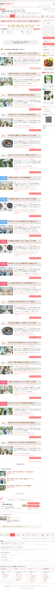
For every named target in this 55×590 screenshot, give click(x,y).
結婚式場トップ (18, 574)
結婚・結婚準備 (46, 576)
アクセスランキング (33, 580)
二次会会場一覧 (32, 581)
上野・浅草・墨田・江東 (21, 550)
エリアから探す (53, 5)
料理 (17, 16)
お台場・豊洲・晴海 (6, 549)
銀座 (2, 549)
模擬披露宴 (18, 25)
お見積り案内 (32, 26)
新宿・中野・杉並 (12, 549)
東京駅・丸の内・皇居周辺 (13, 550)
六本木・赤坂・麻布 (27, 549)
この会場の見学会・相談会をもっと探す (34, 461)
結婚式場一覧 (18, 580)
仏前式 (12, 558)
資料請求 (29, 509)
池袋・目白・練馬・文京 (43, 549)
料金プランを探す (18, 576)
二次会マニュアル (32, 579)
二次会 (53, 9)
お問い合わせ (45, 46)
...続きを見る (37, 61)
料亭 (26, 555)
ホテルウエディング (5, 555)
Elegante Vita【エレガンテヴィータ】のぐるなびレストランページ (14, 526)
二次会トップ (32, 574)
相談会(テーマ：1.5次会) (25, 26)
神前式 (3, 558)
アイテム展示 (38, 25)
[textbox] (46, 3)
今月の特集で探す (18, 579)
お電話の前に (53, 49)
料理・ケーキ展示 (31, 25)
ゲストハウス (14, 555)
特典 (47, 16)
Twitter (45, 128)
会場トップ (2, 16)
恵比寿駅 (22, 9)
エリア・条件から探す (5, 575)
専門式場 (10, 555)
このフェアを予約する (35, 89)
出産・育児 (45, 580)
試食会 (9, 25)
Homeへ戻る (41, 5)
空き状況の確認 (51, 46)
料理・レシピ (46, 581)
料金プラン (7, 16)
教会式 (6, 558)
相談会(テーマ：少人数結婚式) (15, 26)
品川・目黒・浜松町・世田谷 (35, 549)
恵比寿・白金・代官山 (17, 9)
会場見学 (26, 25)
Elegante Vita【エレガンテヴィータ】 (13, 11)
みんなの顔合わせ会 (5, 576)
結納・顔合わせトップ (5, 574)
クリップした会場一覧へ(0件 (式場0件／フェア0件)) (47, 111)
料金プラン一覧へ (20, 493)
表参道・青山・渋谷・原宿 (20, 549)
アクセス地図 (42, 16)
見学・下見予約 (33, 505)
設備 (22, 16)
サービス (27, 16)
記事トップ (45, 574)
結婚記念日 (45, 579)
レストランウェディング (20, 555)
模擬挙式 (22, 25)
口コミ (52, 16)
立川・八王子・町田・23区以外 (30, 550)
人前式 (9, 558)
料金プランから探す (47, 5)
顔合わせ (47, 575)
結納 (44, 575)
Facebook (43, 128)
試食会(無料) (13, 25)
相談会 (9, 26)
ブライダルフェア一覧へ (33, 503)
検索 (54, 3)
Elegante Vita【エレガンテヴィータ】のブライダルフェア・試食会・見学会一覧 (38, 538)
